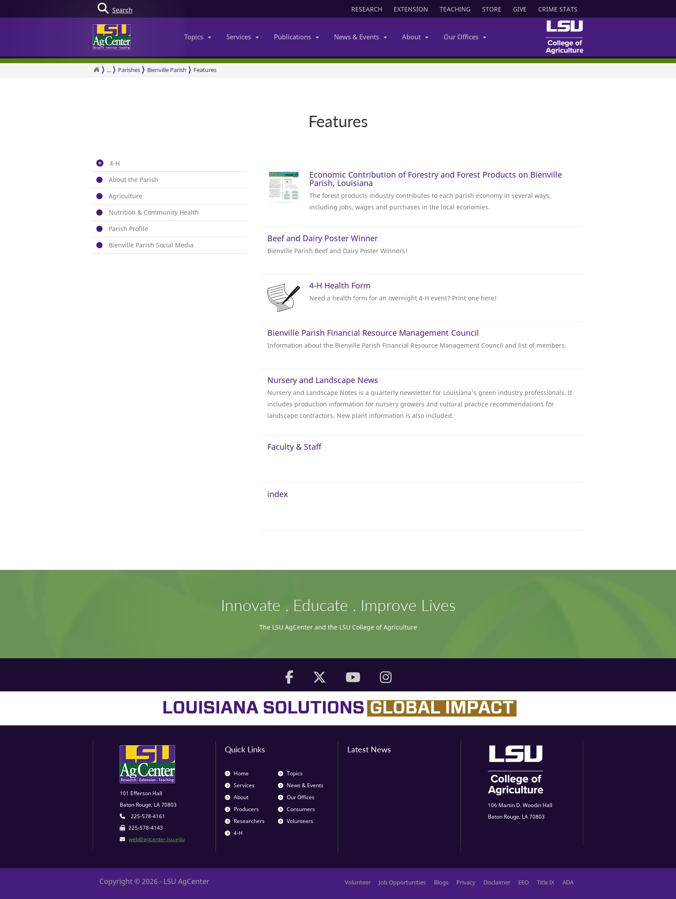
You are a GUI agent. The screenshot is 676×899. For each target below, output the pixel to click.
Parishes (129, 70)
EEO (523, 882)
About (415, 36)
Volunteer (358, 882)
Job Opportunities (402, 882)
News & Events (360, 36)
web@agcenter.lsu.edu (157, 839)
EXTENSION (411, 9)
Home (237, 773)
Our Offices (465, 36)
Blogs (441, 882)
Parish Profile (128, 228)
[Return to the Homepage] (96, 69)
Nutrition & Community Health (154, 212)
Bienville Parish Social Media (151, 245)
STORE (491, 9)
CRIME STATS (557, 9)
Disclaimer (496, 882)
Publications (296, 36)
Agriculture (125, 196)
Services (242, 36)
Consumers (296, 809)
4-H (115, 163)
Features (205, 70)
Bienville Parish (166, 70)
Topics (197, 36)
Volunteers (295, 821)
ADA (567, 882)
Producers (242, 809)
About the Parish (133, 179)
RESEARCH (366, 9)
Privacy (465, 882)
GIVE (520, 9)
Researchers (245, 821)
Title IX (545, 882)
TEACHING (455, 9)
